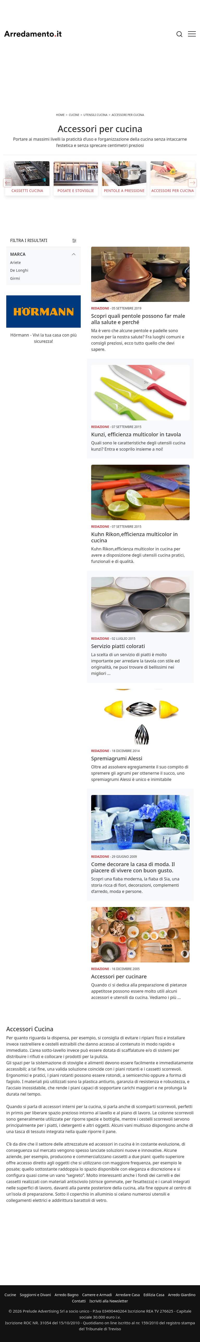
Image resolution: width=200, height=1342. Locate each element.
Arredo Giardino (181, 1294)
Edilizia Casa (153, 1294)
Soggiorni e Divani (35, 1294)
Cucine (10, 1294)
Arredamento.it (32, 34)
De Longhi (19, 270)
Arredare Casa (128, 1294)
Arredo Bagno (67, 1294)
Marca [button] (18, 254)
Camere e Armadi (97, 1294)
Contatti (79, 1300)
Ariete (15, 262)
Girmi (15, 278)
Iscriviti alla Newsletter (108, 1300)
